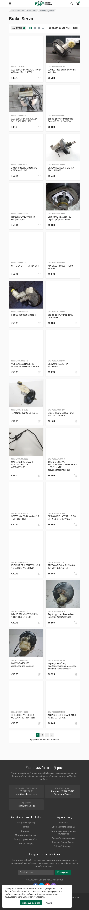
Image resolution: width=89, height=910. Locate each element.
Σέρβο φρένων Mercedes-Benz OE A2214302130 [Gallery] (61, 120)
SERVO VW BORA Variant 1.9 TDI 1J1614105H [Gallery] (25, 517)
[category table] (43, 28)
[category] (31, 28)
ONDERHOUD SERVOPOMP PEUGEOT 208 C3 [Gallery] (61, 414)
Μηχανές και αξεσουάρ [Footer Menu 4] (25, 835)
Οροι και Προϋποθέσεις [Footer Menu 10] (63, 842)
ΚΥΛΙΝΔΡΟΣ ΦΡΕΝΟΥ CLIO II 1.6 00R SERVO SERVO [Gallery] (25, 566)
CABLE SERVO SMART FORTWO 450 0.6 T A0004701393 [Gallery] (22, 465)
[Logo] (43, 3)
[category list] (35, 28)
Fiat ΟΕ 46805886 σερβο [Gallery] (23, 315)
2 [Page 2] (42, 735)
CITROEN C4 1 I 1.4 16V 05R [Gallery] (25, 266)
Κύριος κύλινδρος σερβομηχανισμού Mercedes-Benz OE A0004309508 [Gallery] (62, 666)
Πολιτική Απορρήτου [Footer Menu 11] (63, 846)
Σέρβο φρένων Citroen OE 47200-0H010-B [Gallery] (24, 169)
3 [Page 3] (47, 735)
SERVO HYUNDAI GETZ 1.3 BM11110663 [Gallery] (61, 169)
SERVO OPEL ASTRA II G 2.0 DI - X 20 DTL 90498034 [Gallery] (62, 517)
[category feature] (39, 28)
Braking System (47, 11)
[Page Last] (52, 735)
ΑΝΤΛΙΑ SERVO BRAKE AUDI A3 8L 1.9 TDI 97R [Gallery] (62, 716)
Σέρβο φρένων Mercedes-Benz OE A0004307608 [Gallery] (61, 615)
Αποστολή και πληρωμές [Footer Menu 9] (63, 838)
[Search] (72, 3)
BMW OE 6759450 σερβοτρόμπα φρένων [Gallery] (22, 664)
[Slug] (26, 49)
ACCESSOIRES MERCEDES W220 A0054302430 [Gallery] (24, 120)
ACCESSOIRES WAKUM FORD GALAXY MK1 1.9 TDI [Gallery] (26, 71)
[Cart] (78, 3)
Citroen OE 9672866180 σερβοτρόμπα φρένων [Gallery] (59, 218)
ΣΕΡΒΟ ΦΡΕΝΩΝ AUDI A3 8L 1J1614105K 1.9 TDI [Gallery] (62, 566)
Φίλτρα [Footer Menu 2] (26, 827)
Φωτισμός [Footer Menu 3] (26, 831)
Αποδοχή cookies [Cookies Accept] (31, 903)
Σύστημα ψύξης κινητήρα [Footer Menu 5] (25, 839)
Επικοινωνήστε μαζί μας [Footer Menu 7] (63, 827)
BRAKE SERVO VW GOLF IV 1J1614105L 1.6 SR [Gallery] (24, 615)
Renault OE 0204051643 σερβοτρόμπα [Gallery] (23, 218)
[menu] (10, 3)
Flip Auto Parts (17, 11)
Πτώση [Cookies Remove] (48, 903)
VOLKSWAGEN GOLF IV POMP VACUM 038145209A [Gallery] (25, 365)
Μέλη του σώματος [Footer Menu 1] (26, 822)
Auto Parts (32, 11)
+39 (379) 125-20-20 (26, 806)
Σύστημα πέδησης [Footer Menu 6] (25, 843)
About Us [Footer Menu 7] (63, 822)
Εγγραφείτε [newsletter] (62, 872)
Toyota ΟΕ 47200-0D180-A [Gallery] (24, 413)
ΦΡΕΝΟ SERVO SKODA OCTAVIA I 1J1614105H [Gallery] (23, 716)
